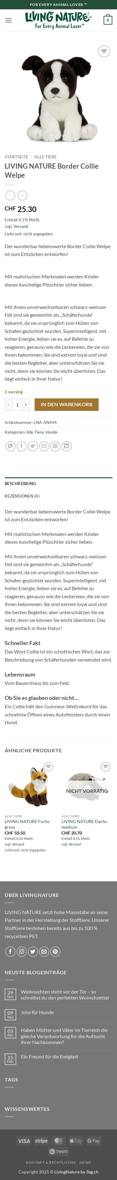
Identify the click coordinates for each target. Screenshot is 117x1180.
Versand (20, 226)
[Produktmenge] (17, 404)
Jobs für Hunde (37, 1012)
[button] (8, 20)
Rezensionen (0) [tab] (22, 496)
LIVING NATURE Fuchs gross (27, 824)
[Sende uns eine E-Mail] (44, 951)
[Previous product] (22, 195)
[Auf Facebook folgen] (10, 951)
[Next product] (10, 195)
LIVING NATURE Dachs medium (84, 824)
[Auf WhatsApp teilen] (10, 446)
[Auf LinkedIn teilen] (66, 446)
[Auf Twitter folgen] (33, 951)
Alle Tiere (45, 156)
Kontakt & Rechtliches (51, 1162)
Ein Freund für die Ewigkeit (49, 1056)
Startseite (16, 156)
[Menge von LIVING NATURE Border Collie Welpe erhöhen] (26, 404)
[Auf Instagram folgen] (22, 951)
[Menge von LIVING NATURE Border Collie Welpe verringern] (8, 404)
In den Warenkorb (66, 404)
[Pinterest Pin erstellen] (55, 446)
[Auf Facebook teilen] (22, 446)
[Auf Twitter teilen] (33, 446)
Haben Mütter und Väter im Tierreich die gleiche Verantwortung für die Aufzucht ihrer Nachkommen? (64, 1036)
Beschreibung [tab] (20, 483)
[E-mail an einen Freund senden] (44, 446)
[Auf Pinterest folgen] (55, 951)
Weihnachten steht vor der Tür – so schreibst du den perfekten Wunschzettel (65, 994)
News (85, 1162)
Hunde (51, 432)
